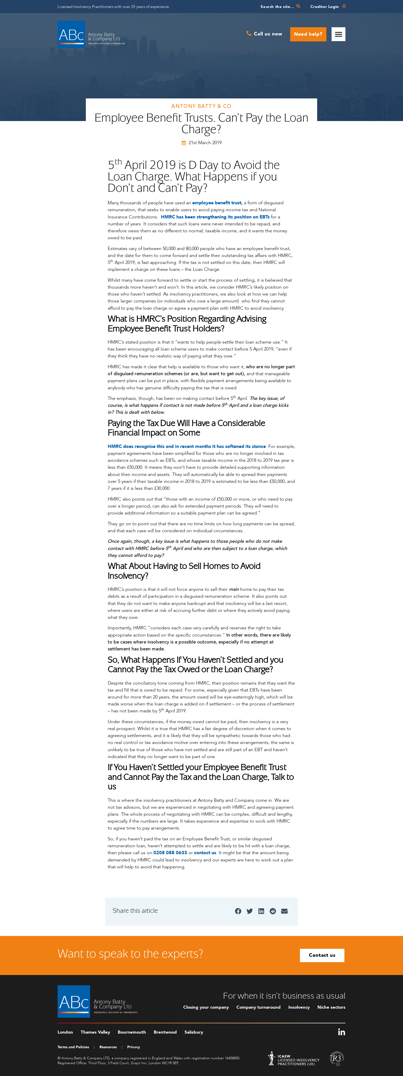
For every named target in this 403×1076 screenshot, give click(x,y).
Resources (108, 1047)
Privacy (133, 1047)
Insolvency (299, 1007)
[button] (238, 911)
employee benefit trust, (217, 203)
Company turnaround (258, 1007)
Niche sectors (331, 1007)
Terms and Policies (73, 1047)
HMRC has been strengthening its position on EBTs (215, 217)
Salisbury (194, 1032)
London (65, 1032)
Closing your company (206, 1007)
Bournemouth (132, 1032)
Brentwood (165, 1032)
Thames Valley (95, 1032)
